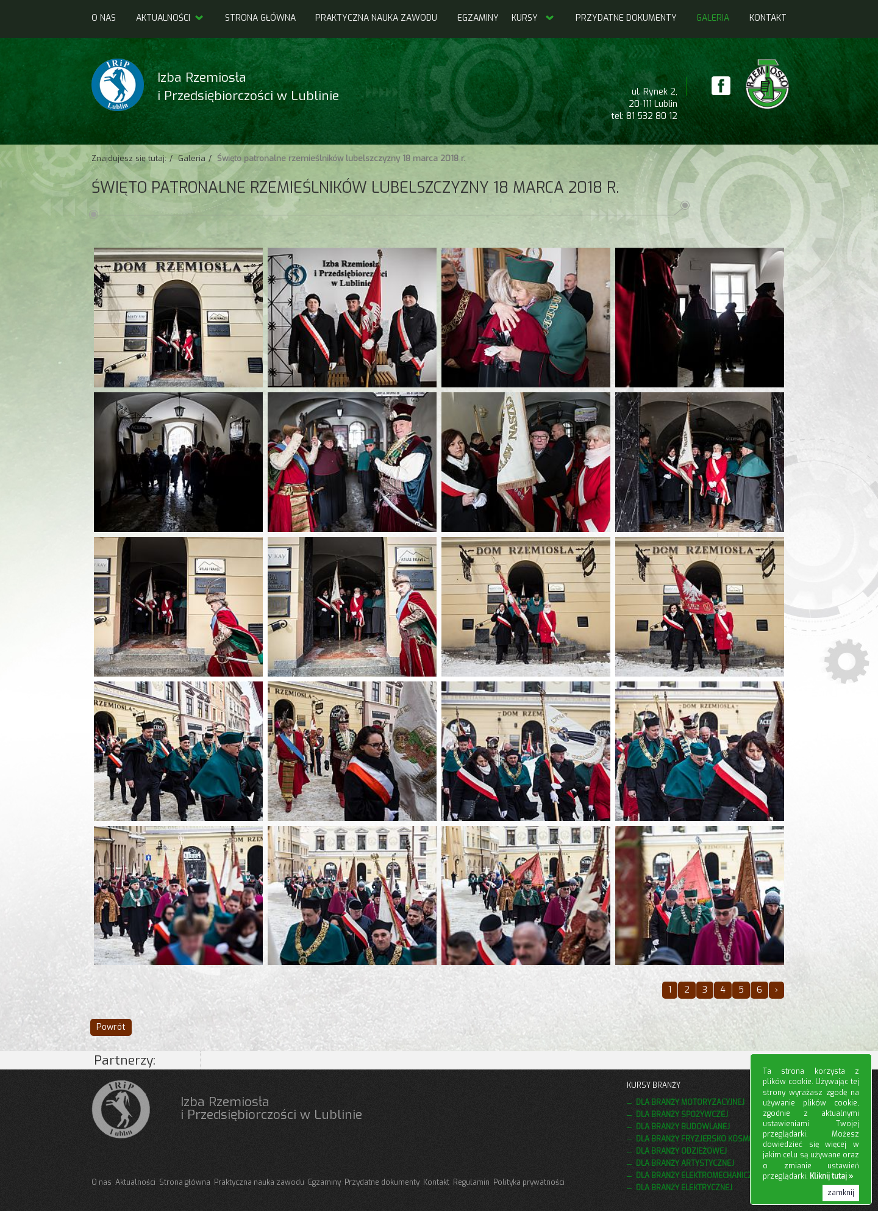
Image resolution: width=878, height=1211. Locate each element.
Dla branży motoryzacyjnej (690, 1102)
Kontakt (768, 18)
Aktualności (170, 18)
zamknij (840, 1193)
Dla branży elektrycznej (684, 1188)
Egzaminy (478, 18)
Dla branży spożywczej (682, 1114)
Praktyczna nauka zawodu (376, 18)
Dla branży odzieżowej (681, 1151)
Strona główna (260, 18)
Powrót (111, 1027)
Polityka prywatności (529, 1182)
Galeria (712, 18)
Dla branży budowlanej (683, 1127)
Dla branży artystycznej (685, 1163)
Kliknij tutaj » (831, 1176)
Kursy (525, 18)
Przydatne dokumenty (626, 18)
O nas (103, 18)
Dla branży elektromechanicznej (700, 1175)
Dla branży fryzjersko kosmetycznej (709, 1139)
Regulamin (471, 1182)
